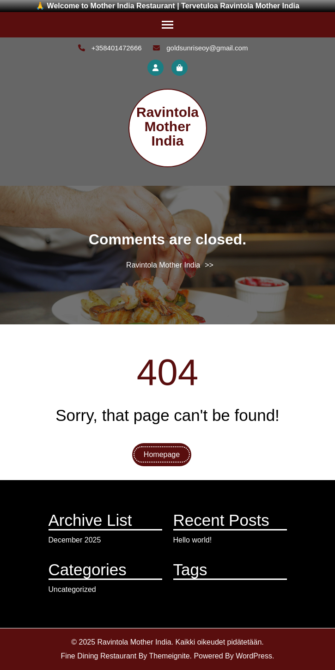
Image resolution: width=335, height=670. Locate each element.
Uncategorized (72, 589)
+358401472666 (110, 48)
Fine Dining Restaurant (99, 656)
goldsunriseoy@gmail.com (200, 48)
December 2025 (75, 540)
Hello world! (192, 540)
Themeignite (169, 656)
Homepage (162, 454)
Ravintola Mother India (167, 126)
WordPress (254, 656)
